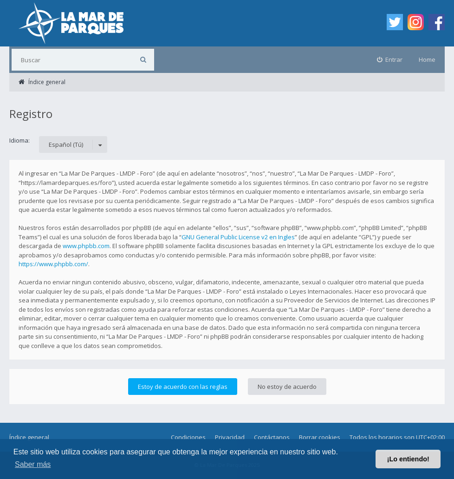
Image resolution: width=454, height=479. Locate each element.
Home (427, 59)
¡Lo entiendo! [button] (408, 459)
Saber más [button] (33, 464)
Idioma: (19, 140)
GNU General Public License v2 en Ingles (238, 237)
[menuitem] (390, 60)
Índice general (29, 437)
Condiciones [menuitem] (188, 437)
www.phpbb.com (86, 246)
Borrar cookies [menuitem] (319, 437)
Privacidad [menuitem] (230, 437)
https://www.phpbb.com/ (53, 264)
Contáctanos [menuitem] (272, 437)
